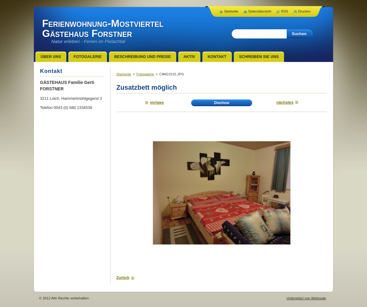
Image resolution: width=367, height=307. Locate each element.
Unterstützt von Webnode (306, 298)
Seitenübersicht (259, 11)
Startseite (123, 74)
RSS (284, 11)
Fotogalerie (145, 74)
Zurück (122, 277)
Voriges (157, 102)
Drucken (304, 11)
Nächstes (285, 102)
